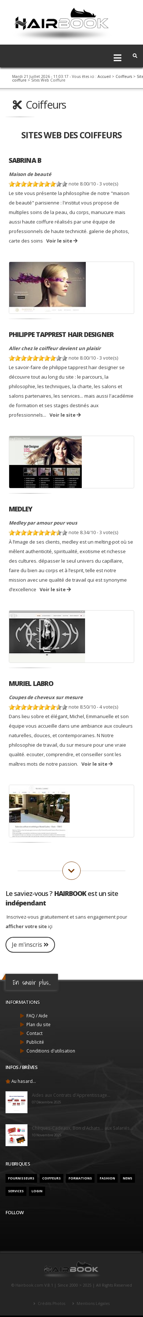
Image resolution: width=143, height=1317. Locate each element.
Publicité (35, 1042)
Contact (34, 1033)
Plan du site (38, 1024)
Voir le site (61, 240)
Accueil (104, 76)
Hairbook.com (29, 1285)
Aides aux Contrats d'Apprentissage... (71, 1095)
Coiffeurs (123, 76)
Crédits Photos (51, 1303)
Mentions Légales (93, 1303)
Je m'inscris (30, 945)
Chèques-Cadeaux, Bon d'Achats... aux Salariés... (82, 1128)
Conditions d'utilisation (50, 1051)
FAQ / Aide (37, 1015)
